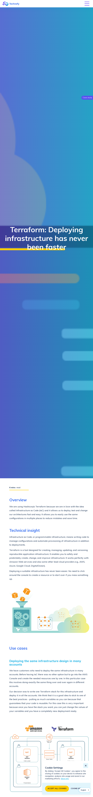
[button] (87, 3)
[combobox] (85, 790)
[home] (10, 3)
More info (65, 778)
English (83, 790)
